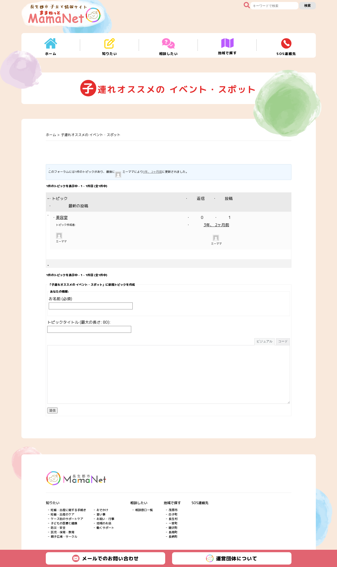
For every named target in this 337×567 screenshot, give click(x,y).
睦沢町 (173, 528)
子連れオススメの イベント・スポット (90, 134)
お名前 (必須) (60, 298)
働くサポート (105, 528)
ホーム (51, 134)
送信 (52, 410)
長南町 (173, 532)
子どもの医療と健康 (64, 523)
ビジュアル (265, 341)
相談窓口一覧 (144, 510)
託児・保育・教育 (62, 532)
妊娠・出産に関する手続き (68, 510)
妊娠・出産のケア (62, 514)
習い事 (100, 514)
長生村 (173, 519)
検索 (307, 5)
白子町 (173, 514)
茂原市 (173, 510)
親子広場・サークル (64, 536)
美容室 (62, 217)
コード (283, 341)
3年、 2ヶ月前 (152, 172)
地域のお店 (103, 523)
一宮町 (173, 523)
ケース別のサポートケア (67, 519)
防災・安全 (58, 528)
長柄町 (173, 536)
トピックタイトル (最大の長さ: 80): (79, 322)
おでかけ (102, 510)
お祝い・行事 (105, 519)
